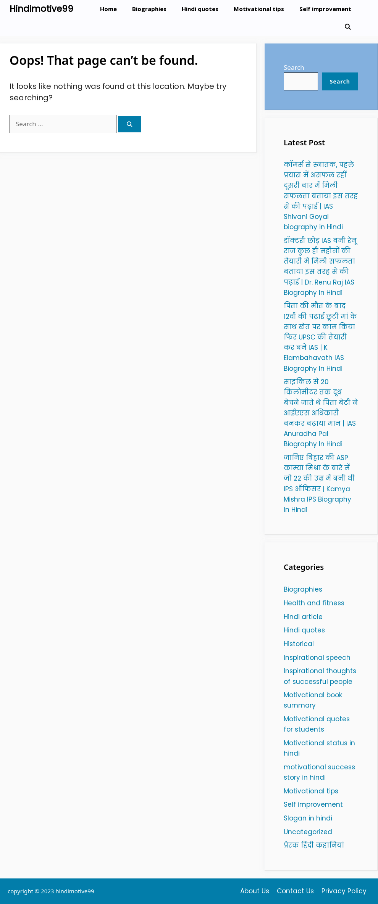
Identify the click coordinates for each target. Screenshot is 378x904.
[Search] (129, 124)
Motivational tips (259, 9)
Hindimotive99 (41, 9)
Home (108, 9)
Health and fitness (314, 603)
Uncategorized (308, 831)
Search (294, 67)
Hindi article (303, 616)
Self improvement (325, 9)
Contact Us (295, 891)
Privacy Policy (344, 891)
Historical (299, 643)
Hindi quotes (200, 9)
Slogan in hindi (308, 818)
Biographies (149, 9)
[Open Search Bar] (347, 27)
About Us (254, 891)
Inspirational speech (317, 657)
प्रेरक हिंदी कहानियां (314, 845)
